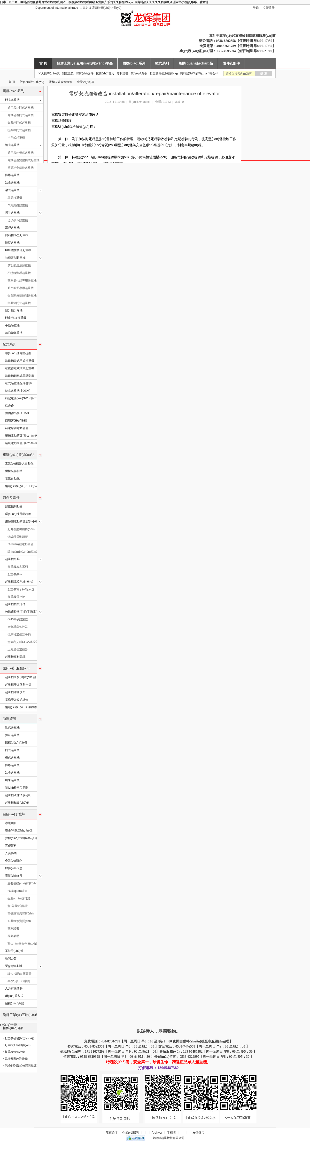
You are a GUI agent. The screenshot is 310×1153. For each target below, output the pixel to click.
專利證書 (122, 73)
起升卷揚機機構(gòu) (21, 529)
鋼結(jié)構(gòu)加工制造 (21, 486)
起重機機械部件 (15, 604)
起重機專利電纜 (15, 656)
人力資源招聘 (14, 988)
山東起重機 (12, 780)
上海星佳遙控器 (18, 649)
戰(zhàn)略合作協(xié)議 (23, 943)
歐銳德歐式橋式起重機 (19, 368)
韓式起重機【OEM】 (18, 390)
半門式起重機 (16, 137)
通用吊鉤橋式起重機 (21, 152)
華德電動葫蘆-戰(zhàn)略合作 (24, 435)
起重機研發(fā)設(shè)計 (20, 677)
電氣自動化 (12, 478)
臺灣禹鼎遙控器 (18, 627)
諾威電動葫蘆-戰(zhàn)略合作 (24, 443)
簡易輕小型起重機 (16, 235)
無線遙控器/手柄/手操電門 (22, 611)
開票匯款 (68, 73)
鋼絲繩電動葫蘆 (18, 536)
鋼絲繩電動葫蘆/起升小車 (21, 521)
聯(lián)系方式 (14, 996)
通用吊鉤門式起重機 (21, 107)
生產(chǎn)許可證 (19, 898)
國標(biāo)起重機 (16, 742)
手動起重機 (12, 325)
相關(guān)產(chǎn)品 (196, 63)
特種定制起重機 (15, 257)
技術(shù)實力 (105, 73)
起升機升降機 (14, 310)
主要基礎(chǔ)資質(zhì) (23, 883)
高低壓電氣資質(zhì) (21, 913)
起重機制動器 (14, 506)
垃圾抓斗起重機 (18, 220)
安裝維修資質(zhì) (19, 921)
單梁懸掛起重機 (18, 205)
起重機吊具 (12, 559)
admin (147, 102)
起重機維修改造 (15, 692)
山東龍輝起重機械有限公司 (2, 82)
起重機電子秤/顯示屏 (21, 589)
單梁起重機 (15, 198)
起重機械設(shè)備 (17, 802)
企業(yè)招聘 (130, 1132)
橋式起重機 (12, 145)
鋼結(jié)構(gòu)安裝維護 (21, 707)
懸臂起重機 (12, 242)
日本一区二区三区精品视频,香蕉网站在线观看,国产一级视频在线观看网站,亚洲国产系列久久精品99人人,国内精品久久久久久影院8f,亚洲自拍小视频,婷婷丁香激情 (104, 2)
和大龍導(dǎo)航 (49, 73)
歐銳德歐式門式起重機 (19, 360)
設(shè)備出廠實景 (19, 973)
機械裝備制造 (14, 471)
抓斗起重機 (12, 212)
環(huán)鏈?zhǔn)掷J (22, 551)
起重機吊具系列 (18, 566)
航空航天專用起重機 (21, 288)
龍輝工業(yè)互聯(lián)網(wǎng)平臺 (85, 63)
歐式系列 (162, 63)
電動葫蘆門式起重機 (21, 115)
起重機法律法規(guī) (18, 795)
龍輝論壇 (111, 1132)
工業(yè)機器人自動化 (19, 463)
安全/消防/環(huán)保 (18, 830)
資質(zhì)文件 (84, 73)
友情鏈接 (198, 1132)
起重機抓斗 (15, 574)
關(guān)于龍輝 (14, 814)
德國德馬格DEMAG (17, 413)
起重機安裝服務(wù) (18, 684)
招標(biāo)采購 (14, 1003)
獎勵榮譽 (13, 936)
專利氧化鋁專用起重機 (22, 280)
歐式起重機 (12, 727)
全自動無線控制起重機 (22, 295)
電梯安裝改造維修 (60, 82)
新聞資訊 (9, 719)
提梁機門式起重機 (19, 130)
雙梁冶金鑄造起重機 (21, 167)
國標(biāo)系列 (134, 63)
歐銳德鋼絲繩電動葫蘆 (19, 375)
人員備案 (11, 853)
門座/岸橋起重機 (15, 318)
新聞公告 (11, 958)
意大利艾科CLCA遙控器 (23, 642)
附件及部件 (231, 63)
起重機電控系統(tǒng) (164, 73)
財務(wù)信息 (13, 868)
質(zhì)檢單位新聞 (16, 787)
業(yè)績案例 (139, 73)
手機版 (171, 1132)
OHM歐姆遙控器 (18, 619)
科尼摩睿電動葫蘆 (16, 428)
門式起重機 (12, 100)
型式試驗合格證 (18, 906)
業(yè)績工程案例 (19, 981)
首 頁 (43, 63)
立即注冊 (269, 7)
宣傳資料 (11, 845)
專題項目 (11, 823)
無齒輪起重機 (14, 333)
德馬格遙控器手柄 (19, 634)
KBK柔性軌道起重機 (18, 250)
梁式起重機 (12, 190)
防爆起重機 (12, 175)
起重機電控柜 (16, 597)
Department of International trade (56, 7)
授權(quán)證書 (18, 891)
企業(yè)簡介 (13, 860)
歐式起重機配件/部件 (18, 383)
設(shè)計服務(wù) (32, 82)
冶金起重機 (12, 182)
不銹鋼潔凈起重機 (19, 273)
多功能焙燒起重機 (19, 265)
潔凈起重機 (12, 227)
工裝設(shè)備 (14, 951)
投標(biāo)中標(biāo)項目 (21, 838)
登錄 (256, 7)
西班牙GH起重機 (16, 420)
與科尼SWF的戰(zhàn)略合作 (199, 73)
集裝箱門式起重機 (19, 122)
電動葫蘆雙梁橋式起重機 (23, 160)
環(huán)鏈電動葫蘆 (18, 353)
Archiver (157, 1132)
